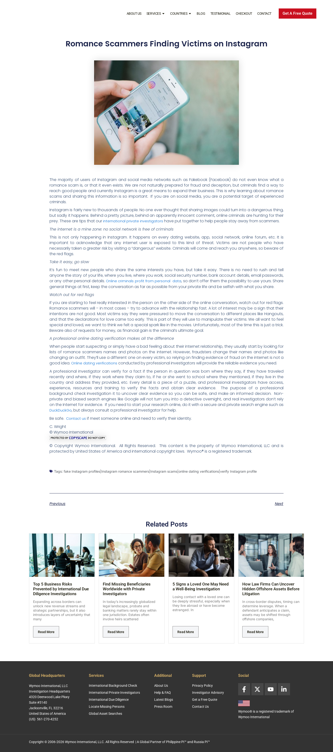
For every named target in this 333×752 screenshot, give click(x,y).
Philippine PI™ (176, 742)
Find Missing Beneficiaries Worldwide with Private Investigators (127, 593)
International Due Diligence (109, 699)
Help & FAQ (162, 692)
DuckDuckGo (61, 415)
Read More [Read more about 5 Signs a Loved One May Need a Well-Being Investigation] (185, 636)
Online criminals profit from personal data (149, 280)
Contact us (76, 423)
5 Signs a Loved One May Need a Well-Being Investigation (201, 591)
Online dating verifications (95, 368)
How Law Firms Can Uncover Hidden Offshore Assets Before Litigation (270, 593)
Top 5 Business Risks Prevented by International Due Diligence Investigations (61, 593)
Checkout (244, 13)
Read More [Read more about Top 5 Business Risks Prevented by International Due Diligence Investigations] (46, 636)
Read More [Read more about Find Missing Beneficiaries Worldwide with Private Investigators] (116, 636)
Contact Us (200, 707)
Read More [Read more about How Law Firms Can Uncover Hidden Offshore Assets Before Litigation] (255, 636)
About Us (134, 13)
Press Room (163, 707)
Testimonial (220, 13)
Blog (201, 13)
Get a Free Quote (204, 699)
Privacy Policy (202, 685)
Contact (264, 13)
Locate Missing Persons (107, 707)
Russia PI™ (202, 742)
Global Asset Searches (105, 714)
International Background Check (113, 685)
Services (155, 13)
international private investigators (134, 221)
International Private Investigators (114, 692)
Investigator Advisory (208, 692)
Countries (181, 13)
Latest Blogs (163, 699)
